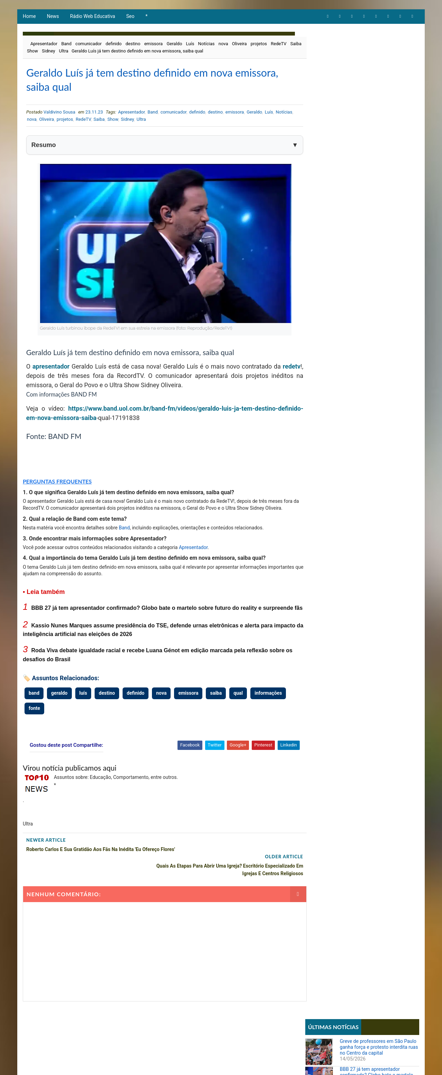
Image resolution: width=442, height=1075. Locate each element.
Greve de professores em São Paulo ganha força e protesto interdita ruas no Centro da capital (379, 59)
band (33, 703)
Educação (319, 259)
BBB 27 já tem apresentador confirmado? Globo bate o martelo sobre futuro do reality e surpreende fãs (378, 90)
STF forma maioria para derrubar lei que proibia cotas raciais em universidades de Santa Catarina (375, 435)
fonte (34, 719)
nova (223, 44)
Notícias (206, 44)
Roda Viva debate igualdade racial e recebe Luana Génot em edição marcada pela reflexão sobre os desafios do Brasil (378, 154)
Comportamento (326, 247)
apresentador (51, 369)
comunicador (88, 44)
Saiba (32, 52)
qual (237, 703)
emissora (153, 44)
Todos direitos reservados (153, 1063)
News (53, 17)
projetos (258, 44)
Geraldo (174, 44)
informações (267, 703)
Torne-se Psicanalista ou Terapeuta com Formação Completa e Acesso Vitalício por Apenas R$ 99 (374, 378)
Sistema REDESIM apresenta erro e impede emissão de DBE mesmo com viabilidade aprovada (377, 349)
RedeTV (278, 44)
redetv (35, 378)
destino (132, 44)
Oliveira (239, 44)
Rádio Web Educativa (92, 17)
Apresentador (43, 44)
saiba (113, 420)
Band (66, 44)
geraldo (59, 703)
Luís (190, 44)
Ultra (79, 52)
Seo (130, 17)
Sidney (63, 52)
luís (83, 703)
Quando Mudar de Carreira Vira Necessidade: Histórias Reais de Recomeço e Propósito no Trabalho (375, 464)
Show (48, 52)
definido (113, 44)
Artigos (317, 236)
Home (29, 17)
